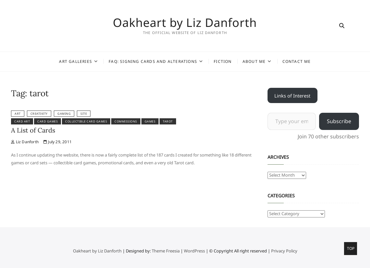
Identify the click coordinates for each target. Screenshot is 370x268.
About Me (254, 61)
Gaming (64, 113)
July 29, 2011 (57, 142)
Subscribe (339, 121)
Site (83, 113)
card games (47, 121)
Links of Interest (292, 95)
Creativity (39, 113)
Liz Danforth (25, 142)
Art (18, 113)
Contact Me (296, 61)
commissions (125, 121)
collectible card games (86, 121)
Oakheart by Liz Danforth (185, 23)
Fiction (223, 61)
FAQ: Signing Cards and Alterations (153, 61)
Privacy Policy (284, 251)
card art (22, 121)
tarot (168, 121)
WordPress (194, 251)
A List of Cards (33, 130)
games (150, 121)
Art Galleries (75, 61)
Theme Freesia (166, 251)
